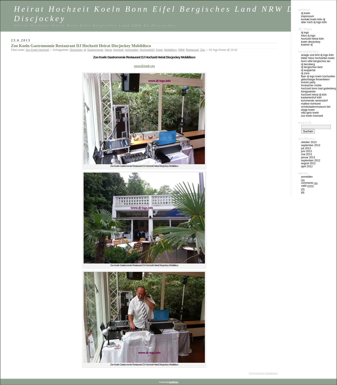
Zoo (202, 50)
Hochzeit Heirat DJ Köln (314, 94)
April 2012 (307, 166)
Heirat (108, 50)
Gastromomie (95, 50)
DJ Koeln (305, 13)
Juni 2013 (306, 151)
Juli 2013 (306, 148)
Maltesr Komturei (311, 103)
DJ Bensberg (308, 64)
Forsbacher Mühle (311, 85)
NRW (181, 50)
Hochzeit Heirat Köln (312, 38)
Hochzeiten (131, 50)
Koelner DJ (307, 44)
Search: (305, 122)
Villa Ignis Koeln (310, 112)
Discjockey (76, 50)
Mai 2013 (306, 154)
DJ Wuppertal (308, 70)
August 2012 (308, 163)
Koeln (159, 50)
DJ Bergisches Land (311, 67)
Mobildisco (170, 50)
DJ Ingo (305, 32)
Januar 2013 (308, 157)
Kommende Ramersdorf (314, 100)
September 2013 (310, 145)
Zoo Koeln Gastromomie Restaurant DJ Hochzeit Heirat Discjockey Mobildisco (81, 45)
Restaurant (192, 50)
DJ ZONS (305, 73)
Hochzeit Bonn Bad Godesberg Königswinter (318, 90)
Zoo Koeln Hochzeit (37, 50)
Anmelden (307, 176)
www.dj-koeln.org (144, 66)
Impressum (307, 16)
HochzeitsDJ (147, 50)
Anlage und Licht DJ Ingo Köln (317, 55)
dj (85, 50)
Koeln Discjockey (310, 41)
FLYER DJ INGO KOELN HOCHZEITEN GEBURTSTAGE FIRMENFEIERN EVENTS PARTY (318, 79)
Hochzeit (118, 50)
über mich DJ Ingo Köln (314, 22)
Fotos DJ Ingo (308, 35)
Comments (309, 182)
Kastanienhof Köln (311, 97)
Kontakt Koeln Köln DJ (313, 19)
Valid (307, 185)
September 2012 (310, 160)
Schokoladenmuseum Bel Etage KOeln (315, 108)
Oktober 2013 (308, 142)
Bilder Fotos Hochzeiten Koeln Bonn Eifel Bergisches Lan (318, 60)
